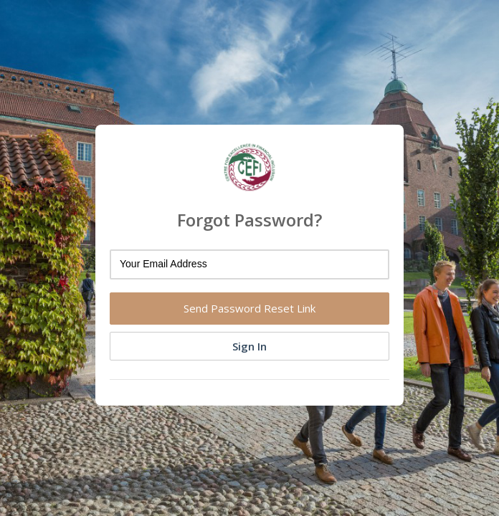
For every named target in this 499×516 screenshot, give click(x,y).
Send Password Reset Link (249, 308)
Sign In (249, 346)
